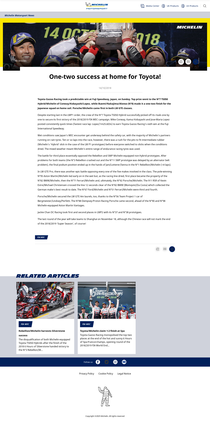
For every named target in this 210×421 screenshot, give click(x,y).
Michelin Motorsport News (19, 15)
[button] (204, 6)
